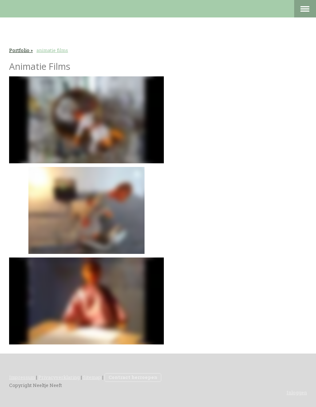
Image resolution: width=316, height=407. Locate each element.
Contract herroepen (132, 377)
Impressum (22, 377)
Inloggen (297, 392)
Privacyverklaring (59, 377)
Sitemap (92, 377)
